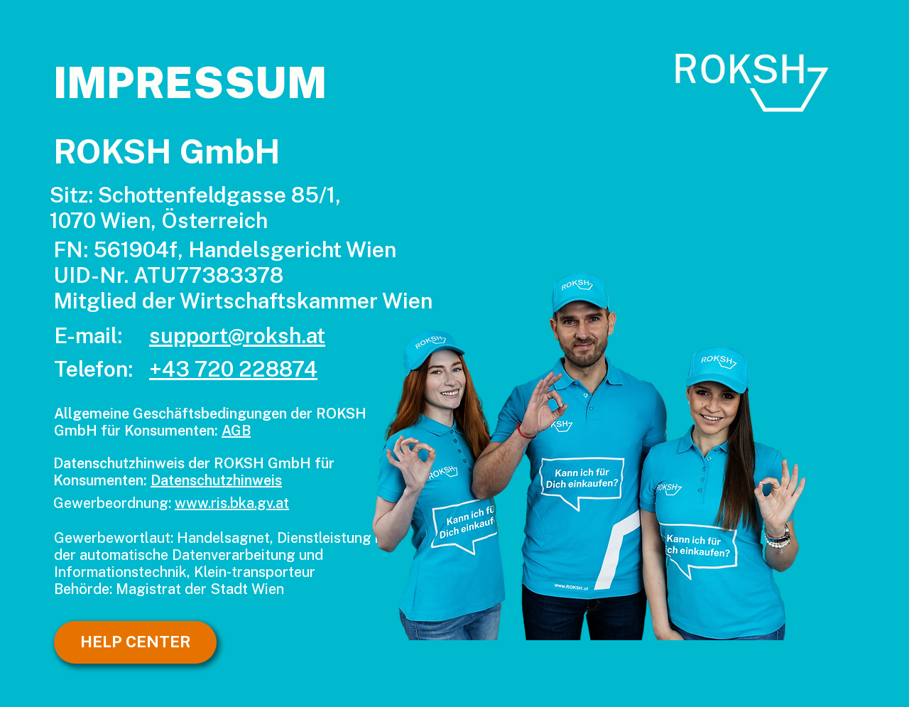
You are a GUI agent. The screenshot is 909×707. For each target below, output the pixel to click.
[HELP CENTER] (135, 642)
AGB (236, 430)
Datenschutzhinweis (216, 480)
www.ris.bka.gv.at (232, 503)
